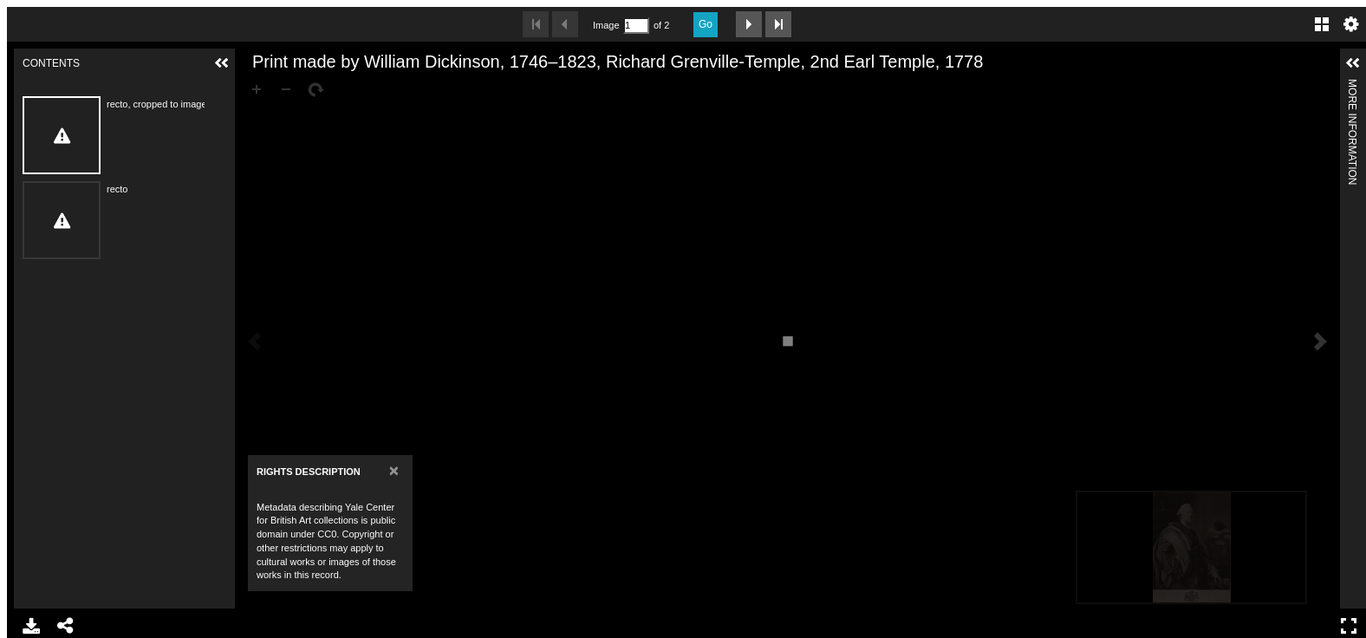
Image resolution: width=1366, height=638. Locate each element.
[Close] (394, 470)
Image (606, 25)
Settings (1351, 24)
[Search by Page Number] (636, 25)
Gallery (1322, 24)
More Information (1352, 86)
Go (705, 24)
